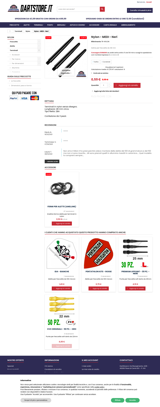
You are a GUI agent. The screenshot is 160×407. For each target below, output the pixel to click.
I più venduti (12, 372)
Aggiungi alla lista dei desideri (106, 91)
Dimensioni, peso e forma (21, 170)
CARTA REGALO (110, 25)
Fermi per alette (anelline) (62, 207)
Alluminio (15, 68)
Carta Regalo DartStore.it (20, 155)
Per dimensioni (17, 63)
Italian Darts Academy (19, 137)
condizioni (114, 55)
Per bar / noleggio (17, 150)
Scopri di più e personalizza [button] (35, 400)
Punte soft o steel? (18, 179)
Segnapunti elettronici (19, 128)
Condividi (106, 62)
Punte (50, 25)
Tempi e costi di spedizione (55, 372)
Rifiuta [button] (117, 400)
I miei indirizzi (87, 372)
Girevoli (14, 85)
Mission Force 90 (18, 102)
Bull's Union (16, 98)
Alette (27, 25)
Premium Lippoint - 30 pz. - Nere (135, 273)
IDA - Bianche (62, 272)
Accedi (149, 2)
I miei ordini (86, 366)
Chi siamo (49, 366)
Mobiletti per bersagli (19, 124)
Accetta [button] (132, 400)
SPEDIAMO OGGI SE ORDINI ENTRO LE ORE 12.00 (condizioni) (115, 18)
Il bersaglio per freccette (21, 184)
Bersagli (61, 25)
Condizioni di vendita (53, 369)
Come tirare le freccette (20, 188)
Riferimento (96, 42)
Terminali (38, 25)
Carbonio (15, 81)
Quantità (95, 85)
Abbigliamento (128, 25)
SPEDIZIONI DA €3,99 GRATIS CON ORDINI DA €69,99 (40, 18)
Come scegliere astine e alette (23, 175)
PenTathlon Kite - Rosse (99, 272)
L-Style (14, 94)
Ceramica (15, 72)
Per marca (15, 59)
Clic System (16, 89)
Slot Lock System (17, 133)
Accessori (94, 25)
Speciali (10, 366)
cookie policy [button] (99, 387)
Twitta (95, 62)
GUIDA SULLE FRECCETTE (19, 161)
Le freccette (15, 165)
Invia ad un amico (100, 73)
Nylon (13, 76)
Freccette (14, 25)
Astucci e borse (77, 25)
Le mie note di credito (90, 369)
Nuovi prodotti (13, 369)
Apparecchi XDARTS (18, 142)
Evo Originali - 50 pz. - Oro (61, 329)
